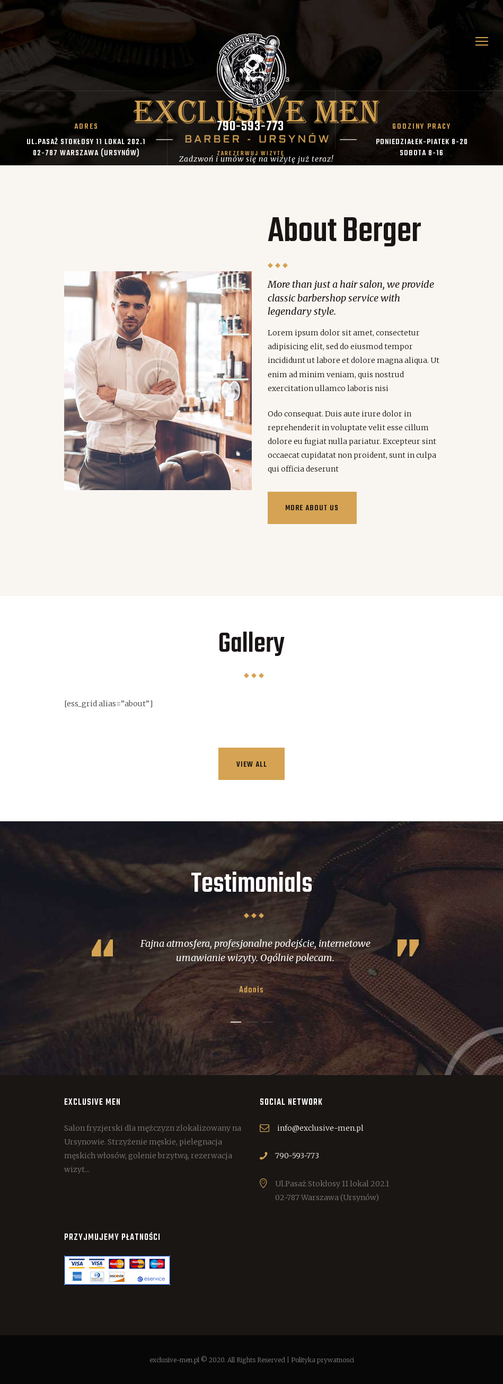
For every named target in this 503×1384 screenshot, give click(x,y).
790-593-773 (297, 1155)
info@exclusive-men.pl (320, 1128)
